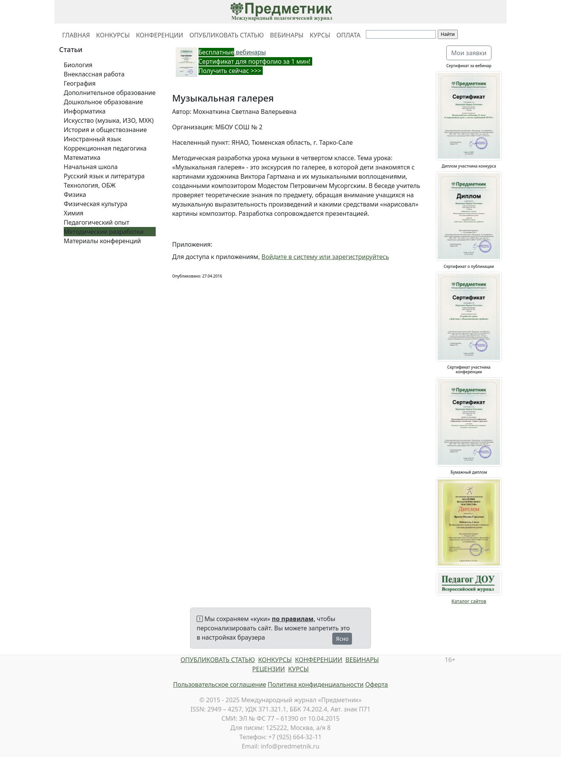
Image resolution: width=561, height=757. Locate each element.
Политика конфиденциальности (316, 684)
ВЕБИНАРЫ (287, 35)
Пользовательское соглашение (219, 684)
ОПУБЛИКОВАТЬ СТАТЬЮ (226, 35)
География (79, 83)
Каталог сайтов (469, 601)
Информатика (84, 111)
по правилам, (293, 619)
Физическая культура (96, 204)
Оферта (376, 684)
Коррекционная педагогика (105, 148)
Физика (75, 194)
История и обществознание (105, 129)
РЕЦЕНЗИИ (268, 669)
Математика (82, 157)
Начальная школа (91, 167)
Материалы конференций (102, 241)
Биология (78, 65)
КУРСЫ (319, 35)
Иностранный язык (92, 139)
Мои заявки (469, 53)
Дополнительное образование (110, 92)
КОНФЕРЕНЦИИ (159, 35)
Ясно (342, 638)
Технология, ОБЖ (90, 185)
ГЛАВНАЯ (76, 35)
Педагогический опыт (96, 222)
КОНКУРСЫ (113, 35)
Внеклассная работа (94, 74)
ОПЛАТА (348, 35)
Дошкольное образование (103, 102)
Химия (73, 213)
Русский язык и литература (104, 176)
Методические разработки (104, 231)
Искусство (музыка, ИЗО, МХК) (109, 120)
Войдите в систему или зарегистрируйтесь (325, 256)
